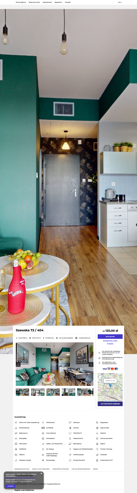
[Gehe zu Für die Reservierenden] (81, 469)
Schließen (10, 486)
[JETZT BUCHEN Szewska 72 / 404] (110, 336)
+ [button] (99, 375)
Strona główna (21, 2)
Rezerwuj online (34, 2)
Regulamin (58, 2)
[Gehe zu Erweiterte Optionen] (61, 469)
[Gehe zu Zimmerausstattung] (21, 469)
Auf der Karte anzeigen (110, 404)
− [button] (99, 378)
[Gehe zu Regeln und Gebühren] (41, 469)
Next (91, 364)
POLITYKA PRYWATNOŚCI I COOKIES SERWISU (20, 478)
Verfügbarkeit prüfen (110, 341)
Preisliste (110, 344)
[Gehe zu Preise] (95, 469)
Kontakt (67, 2)
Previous (18, 364)
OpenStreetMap (112, 400)
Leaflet (105, 400)
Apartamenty (47, 2)
